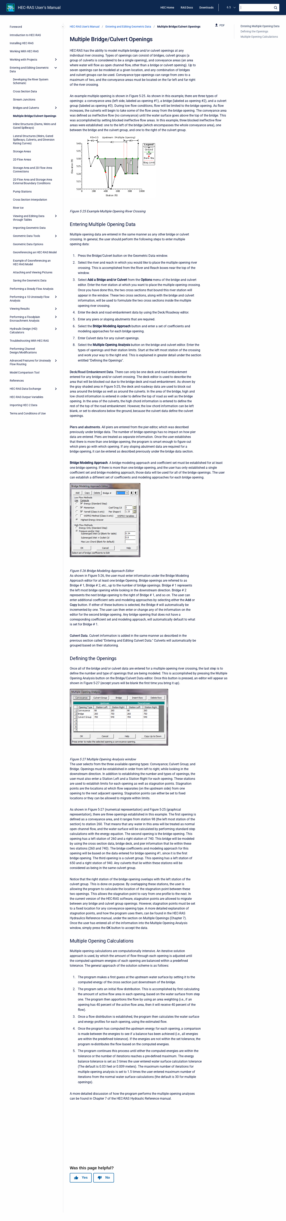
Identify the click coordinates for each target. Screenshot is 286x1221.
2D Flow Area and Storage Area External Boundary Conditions (32, 181)
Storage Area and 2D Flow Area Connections (32, 169)
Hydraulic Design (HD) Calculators (23, 330)
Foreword (16, 26)
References (17, 380)
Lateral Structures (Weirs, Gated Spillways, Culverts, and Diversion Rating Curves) (34, 139)
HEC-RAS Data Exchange (25, 388)
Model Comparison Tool (24, 372)
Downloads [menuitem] (206, 7)
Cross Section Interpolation (30, 199)
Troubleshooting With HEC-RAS (29, 340)
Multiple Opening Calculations (259, 36)
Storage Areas (22, 151)
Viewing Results (20, 308)
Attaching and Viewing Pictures (32, 272)
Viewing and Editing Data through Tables (28, 217)
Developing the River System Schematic (30, 81)
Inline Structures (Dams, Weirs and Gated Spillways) (34, 125)
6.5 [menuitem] (229, 7)
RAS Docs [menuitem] (187, 7)
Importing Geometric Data (29, 227)
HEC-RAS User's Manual (39, 7)
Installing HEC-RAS (21, 43)
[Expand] (56, 60)
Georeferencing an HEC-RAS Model (35, 252)
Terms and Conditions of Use (28, 413)
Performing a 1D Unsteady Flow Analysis (29, 298)
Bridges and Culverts (26, 107)
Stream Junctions (24, 99)
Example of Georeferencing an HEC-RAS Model (32, 262)
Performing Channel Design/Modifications (23, 350)
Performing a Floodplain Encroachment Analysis (25, 318)
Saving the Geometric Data (29, 280)
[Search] (259, 8)
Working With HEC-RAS (24, 51)
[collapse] (56, 68)
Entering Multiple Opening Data (260, 26)
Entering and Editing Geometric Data (29, 69)
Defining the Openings (254, 31)
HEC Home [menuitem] (167, 7)
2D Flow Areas (22, 159)
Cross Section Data (25, 91)
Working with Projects (23, 59)
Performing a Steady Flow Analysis (31, 288)
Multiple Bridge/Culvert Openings (34, 116)
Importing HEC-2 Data (23, 405)
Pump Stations (22, 191)
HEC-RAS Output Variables (26, 397)
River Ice (18, 207)
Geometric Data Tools (26, 236)
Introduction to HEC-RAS (25, 35)
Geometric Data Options (28, 244)
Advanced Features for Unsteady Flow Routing (30, 362)
